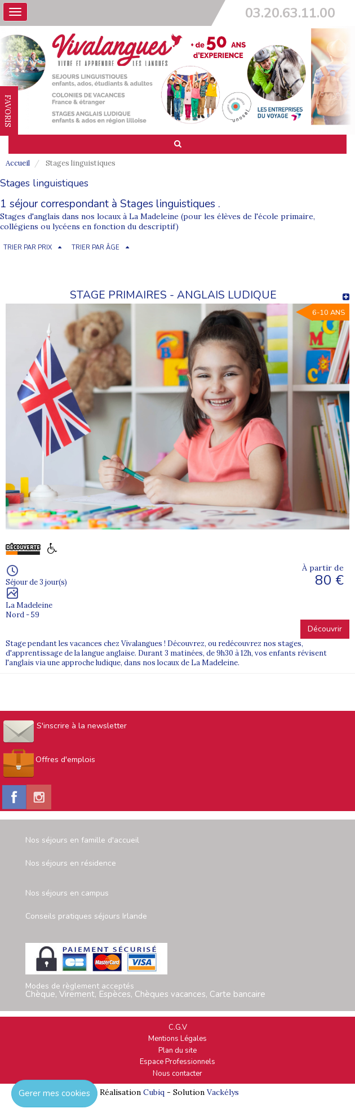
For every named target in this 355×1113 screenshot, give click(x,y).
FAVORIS (8, 111)
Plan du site (177, 1050)
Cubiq (154, 1092)
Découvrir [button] (325, 629)
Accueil (18, 163)
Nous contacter (177, 1074)
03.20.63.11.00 (290, 13)
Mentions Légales (177, 1039)
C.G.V (177, 1027)
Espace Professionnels (177, 1062)
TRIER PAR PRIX (27, 247)
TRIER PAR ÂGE (95, 247)
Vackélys (223, 1092)
